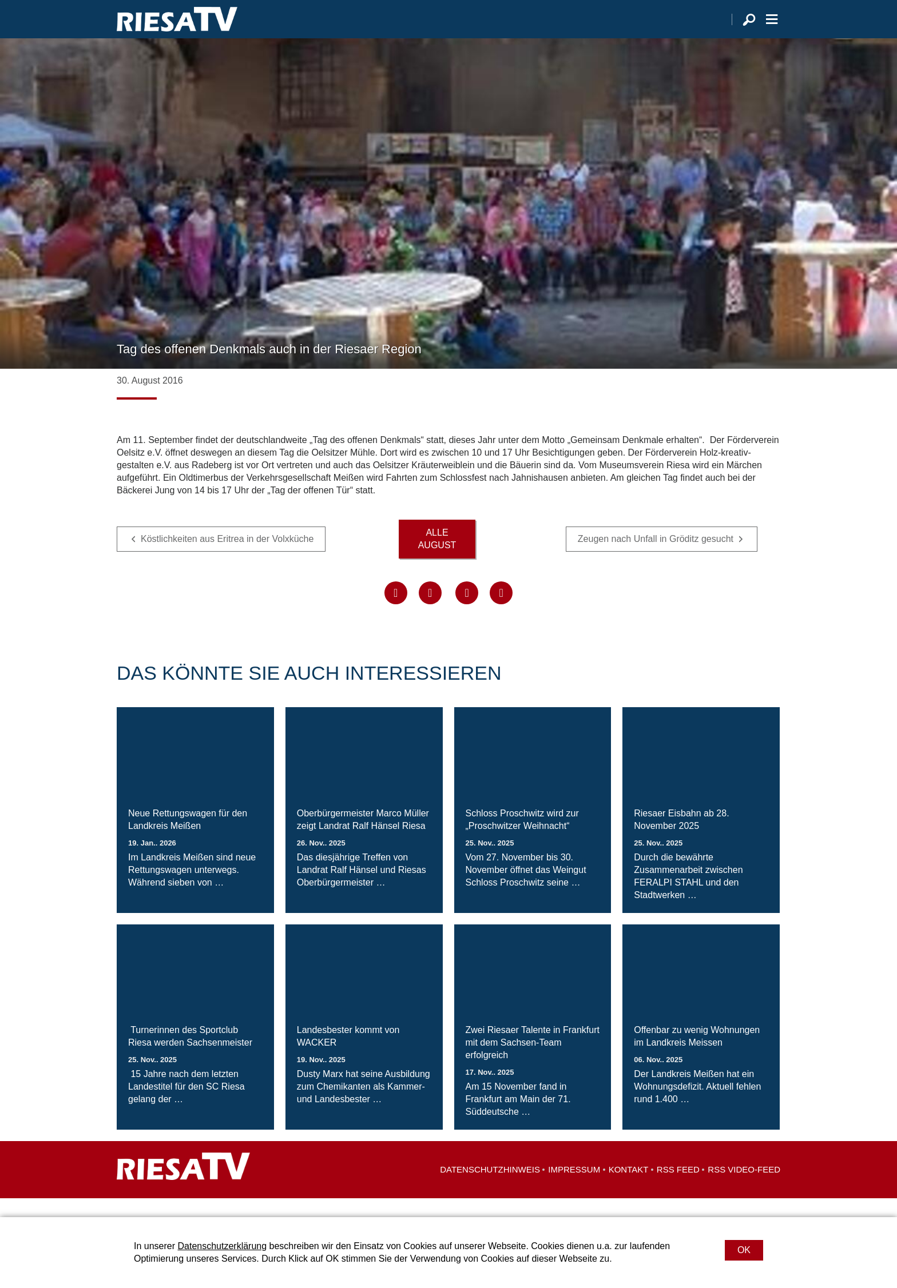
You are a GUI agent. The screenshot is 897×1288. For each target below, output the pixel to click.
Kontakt (629, 1188)
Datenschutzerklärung (222, 1246)
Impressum (574, 1188)
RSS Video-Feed (744, 1188)
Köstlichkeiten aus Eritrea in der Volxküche (227, 558)
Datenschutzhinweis (490, 1188)
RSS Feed (678, 1188)
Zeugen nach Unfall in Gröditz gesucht (655, 558)
